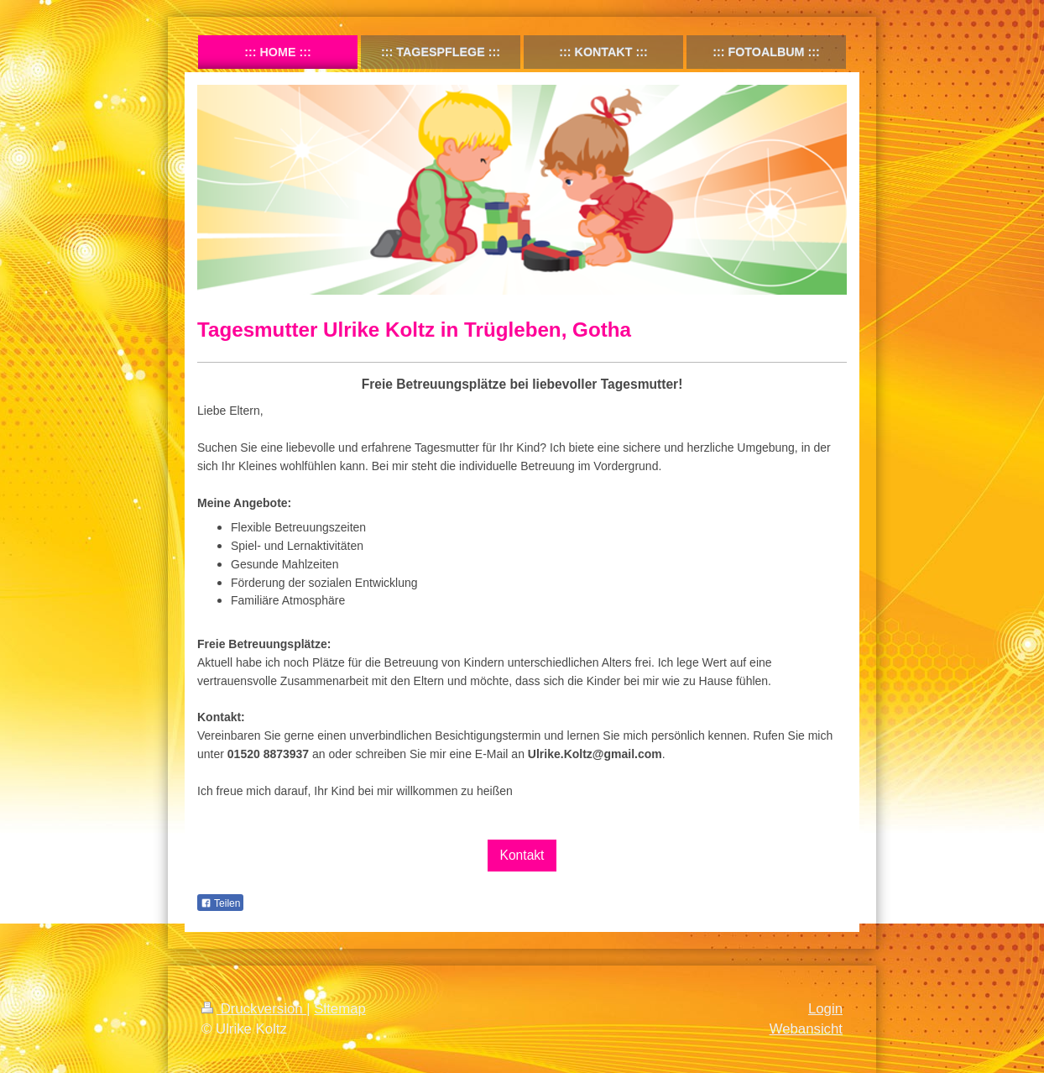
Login (825, 1009)
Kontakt (522, 855)
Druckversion (253, 1009)
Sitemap (340, 1009)
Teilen (220, 903)
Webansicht (806, 1029)
